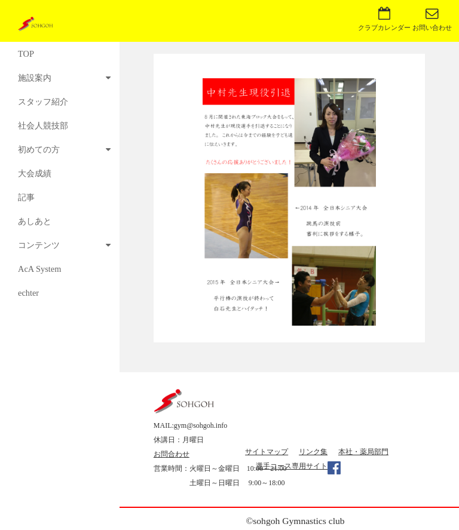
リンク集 (313, 452)
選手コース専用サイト (292, 466)
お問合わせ (171, 454)
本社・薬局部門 (363, 452)
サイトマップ (266, 452)
